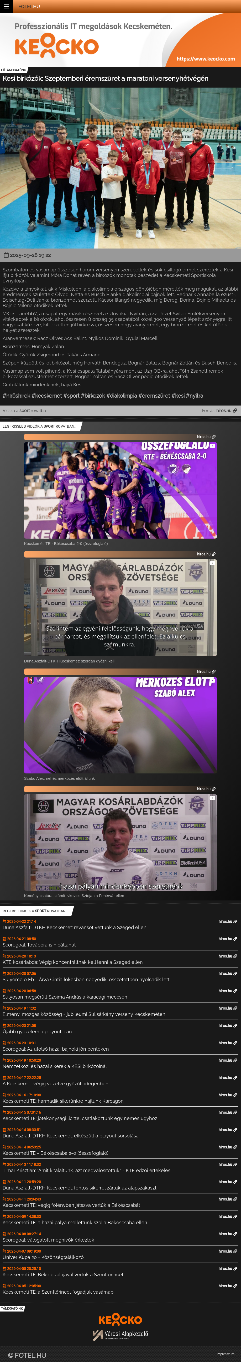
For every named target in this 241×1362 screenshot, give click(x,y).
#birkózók (93, 396)
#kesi (178, 396)
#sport (71, 396)
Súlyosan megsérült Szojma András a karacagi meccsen (65, 997)
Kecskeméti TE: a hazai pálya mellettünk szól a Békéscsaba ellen (75, 1222)
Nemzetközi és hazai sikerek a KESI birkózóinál (55, 1066)
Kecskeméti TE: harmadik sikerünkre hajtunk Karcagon (63, 1101)
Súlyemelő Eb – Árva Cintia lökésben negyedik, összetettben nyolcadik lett (86, 979)
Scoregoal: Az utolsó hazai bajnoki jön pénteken (56, 1049)
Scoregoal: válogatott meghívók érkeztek (48, 1240)
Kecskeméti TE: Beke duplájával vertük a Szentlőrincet (63, 1274)
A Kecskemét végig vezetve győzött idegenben (55, 1083)
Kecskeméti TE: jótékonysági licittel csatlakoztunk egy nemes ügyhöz (80, 1118)
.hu (29, 6)
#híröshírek (16, 396)
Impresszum (225, 1354)
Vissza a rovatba (24, 410)
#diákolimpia (121, 396)
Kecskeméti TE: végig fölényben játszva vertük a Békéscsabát (71, 1205)
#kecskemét (47, 396)
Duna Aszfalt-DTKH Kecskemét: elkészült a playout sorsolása (71, 1135)
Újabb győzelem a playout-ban (37, 1031)
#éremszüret (154, 396)
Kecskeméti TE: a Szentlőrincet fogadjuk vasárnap (58, 1292)
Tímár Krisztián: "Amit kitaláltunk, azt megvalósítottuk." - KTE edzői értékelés (86, 1170)
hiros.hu (228, 921)
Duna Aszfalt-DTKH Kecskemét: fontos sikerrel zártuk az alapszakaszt (79, 1188)
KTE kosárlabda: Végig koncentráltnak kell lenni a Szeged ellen (73, 962)
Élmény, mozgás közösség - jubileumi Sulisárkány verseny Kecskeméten (84, 1014)
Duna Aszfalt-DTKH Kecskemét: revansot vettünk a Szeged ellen (74, 927)
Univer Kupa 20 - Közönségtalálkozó (43, 1257)
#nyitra (194, 396)
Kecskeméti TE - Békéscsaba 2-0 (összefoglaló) (55, 1153)
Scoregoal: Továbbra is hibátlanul (39, 945)
